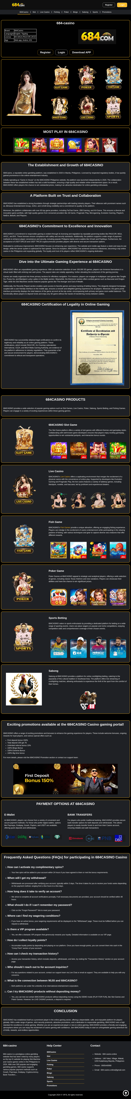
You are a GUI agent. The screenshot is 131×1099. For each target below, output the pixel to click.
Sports (95, 12)
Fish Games (65, 527)
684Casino (24, 12)
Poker (66, 12)
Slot (34, 12)
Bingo (75, 12)
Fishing (57, 12)
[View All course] (18, 5)
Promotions (106, 12)
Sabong (85, 12)
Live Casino (45, 12)
